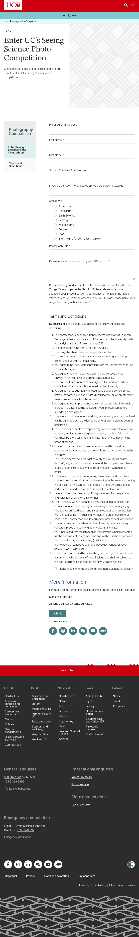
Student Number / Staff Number (68, 170)
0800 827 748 (12, 777)
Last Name (56, 155)
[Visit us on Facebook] (53, 631)
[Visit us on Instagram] (63, 631)
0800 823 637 (25, 830)
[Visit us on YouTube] (93, 631)
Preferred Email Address (63, 124)
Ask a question (80, 784)
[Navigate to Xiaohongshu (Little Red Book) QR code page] (103, 631)
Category (55, 200)
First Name (55, 139)
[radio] (55, 206)
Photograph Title (59, 246)
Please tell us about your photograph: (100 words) (78, 261)
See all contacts (81, 805)
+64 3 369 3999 (14, 781)
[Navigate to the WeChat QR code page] (83, 631)
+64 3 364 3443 (82, 777)
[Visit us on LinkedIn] (73, 631)
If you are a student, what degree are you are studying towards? (86, 185)
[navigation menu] (132, 5)
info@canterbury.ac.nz (17, 788)
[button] (69, 15)
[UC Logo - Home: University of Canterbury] (13, 5)
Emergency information (17, 837)
